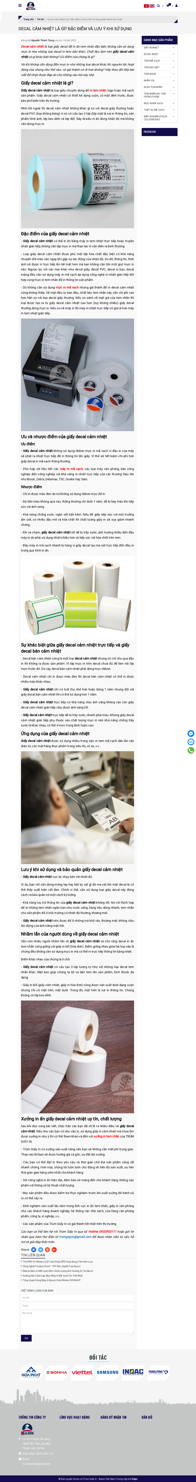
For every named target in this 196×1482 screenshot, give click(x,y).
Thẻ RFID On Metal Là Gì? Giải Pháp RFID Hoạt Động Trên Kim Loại (58, 1261)
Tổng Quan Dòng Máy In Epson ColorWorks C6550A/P (52, 1280)
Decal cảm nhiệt (32, 46)
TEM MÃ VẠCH (152, 60)
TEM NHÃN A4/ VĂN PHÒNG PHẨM (155, 95)
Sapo (134, 1479)
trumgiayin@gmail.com (36, 1463)
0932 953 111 (44, 1453)
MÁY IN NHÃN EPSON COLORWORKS (155, 118)
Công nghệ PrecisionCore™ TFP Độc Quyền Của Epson (52, 1266)
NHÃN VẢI (149, 80)
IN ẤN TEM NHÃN (153, 87)
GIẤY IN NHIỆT (151, 47)
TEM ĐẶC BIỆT (152, 67)
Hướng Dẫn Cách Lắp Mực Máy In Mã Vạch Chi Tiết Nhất (53, 1275)
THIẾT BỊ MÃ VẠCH (154, 110)
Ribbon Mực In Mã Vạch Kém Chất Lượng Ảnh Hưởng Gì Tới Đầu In (58, 1271)
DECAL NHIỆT (151, 54)
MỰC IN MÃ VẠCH (153, 103)
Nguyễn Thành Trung (42, 40)
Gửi (26, 1338)
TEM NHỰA (150, 74)
